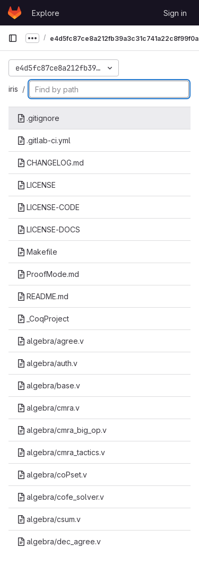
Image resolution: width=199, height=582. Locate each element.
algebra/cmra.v (48, 407)
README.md (42, 296)
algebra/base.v (48, 385)
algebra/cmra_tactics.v (61, 452)
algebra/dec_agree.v (59, 541)
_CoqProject (43, 318)
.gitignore (38, 118)
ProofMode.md (48, 274)
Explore (45, 13)
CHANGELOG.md (50, 162)
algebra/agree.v (50, 340)
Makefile (37, 251)
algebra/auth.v (47, 363)
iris (13, 88)
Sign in (175, 13)
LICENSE (36, 184)
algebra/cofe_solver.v (60, 496)
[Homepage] (14, 12)
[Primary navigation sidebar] (12, 38)
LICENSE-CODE (48, 207)
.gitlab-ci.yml (44, 140)
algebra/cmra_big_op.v (62, 430)
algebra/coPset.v (52, 474)
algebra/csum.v (49, 519)
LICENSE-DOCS (48, 229)
